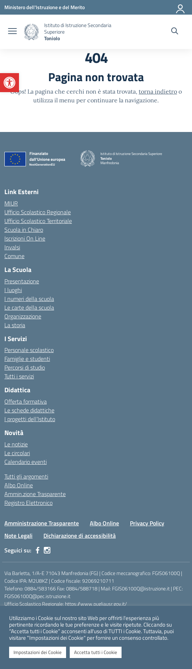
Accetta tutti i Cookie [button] (95, 652)
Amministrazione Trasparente (41, 523)
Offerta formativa (25, 401)
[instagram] (47, 550)
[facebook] (37, 550)
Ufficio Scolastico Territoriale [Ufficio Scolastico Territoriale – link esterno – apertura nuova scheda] (38, 220)
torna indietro (158, 91)
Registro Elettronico (28, 502)
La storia (14, 325)
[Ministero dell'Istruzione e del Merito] (44, 7)
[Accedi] (181, 7)
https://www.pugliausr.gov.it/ (96, 604)
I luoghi (13, 290)
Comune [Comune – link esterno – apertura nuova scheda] (14, 256)
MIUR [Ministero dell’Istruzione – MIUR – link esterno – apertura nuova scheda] (11, 203)
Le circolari (17, 453)
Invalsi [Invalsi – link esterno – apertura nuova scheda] (12, 247)
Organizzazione (22, 316)
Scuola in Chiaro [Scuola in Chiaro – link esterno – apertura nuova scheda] (23, 229)
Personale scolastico (29, 349)
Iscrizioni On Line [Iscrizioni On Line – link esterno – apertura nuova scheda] (24, 238)
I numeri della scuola (29, 298)
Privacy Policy (147, 523)
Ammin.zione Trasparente (35, 494)
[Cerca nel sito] (174, 32)
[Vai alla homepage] (31, 32)
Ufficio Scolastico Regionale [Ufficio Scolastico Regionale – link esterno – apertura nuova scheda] (37, 212)
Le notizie (16, 444)
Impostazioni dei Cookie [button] (38, 652)
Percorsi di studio (24, 367)
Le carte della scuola (29, 307)
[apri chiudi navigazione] (12, 31)
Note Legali (18, 535)
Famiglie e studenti (27, 358)
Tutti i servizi (19, 376)
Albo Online (18, 485)
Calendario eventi (25, 461)
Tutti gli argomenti (26, 476)
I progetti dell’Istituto (29, 419)
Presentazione (21, 281)
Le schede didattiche (29, 410)
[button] (9, 82)
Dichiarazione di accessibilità (79, 535)
